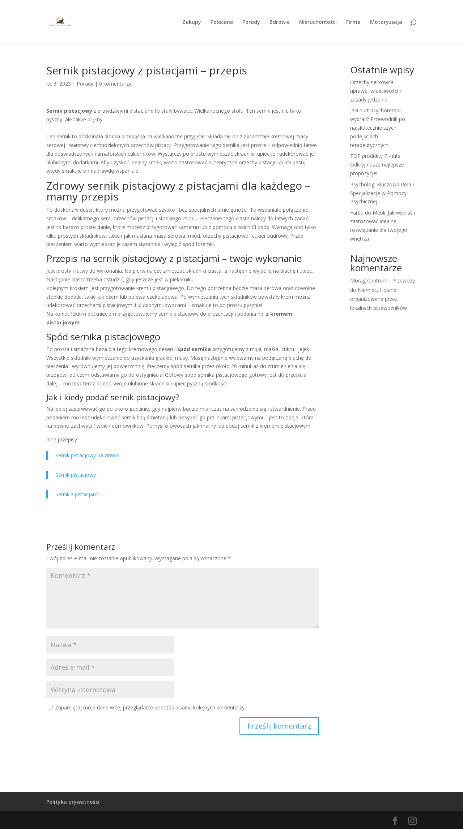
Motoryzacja (386, 22)
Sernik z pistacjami (77, 494)
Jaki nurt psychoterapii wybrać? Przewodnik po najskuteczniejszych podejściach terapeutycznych (377, 127)
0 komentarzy (115, 83)
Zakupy (191, 22)
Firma (353, 22)
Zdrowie (279, 22)
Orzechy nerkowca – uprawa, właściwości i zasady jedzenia (375, 91)
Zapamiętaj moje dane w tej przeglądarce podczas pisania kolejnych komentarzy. (150, 707)
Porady (251, 22)
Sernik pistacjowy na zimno (87, 455)
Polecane (222, 22)
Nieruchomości (318, 22)
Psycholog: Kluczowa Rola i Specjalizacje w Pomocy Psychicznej (382, 193)
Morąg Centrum (368, 280)
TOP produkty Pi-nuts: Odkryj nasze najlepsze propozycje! (377, 164)
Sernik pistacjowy (75, 474)
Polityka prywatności (72, 801)
